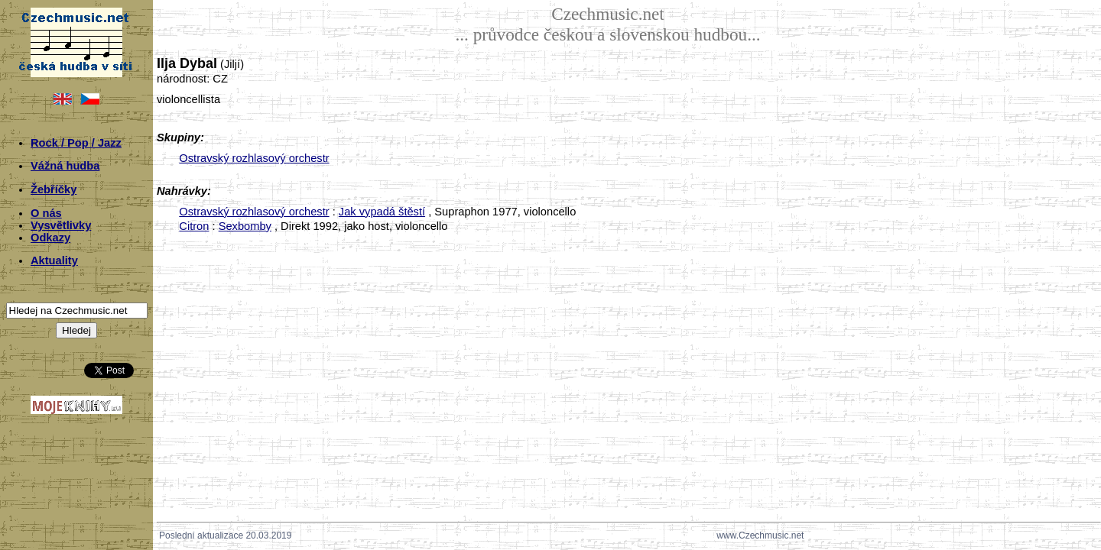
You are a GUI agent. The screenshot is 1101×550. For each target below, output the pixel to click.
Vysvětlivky (61, 225)
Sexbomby (245, 226)
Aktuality (54, 260)
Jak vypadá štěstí (382, 211)
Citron (194, 226)
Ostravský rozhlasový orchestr (254, 158)
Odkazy (50, 237)
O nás (46, 213)
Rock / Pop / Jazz (76, 143)
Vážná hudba (65, 166)
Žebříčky (53, 189)
